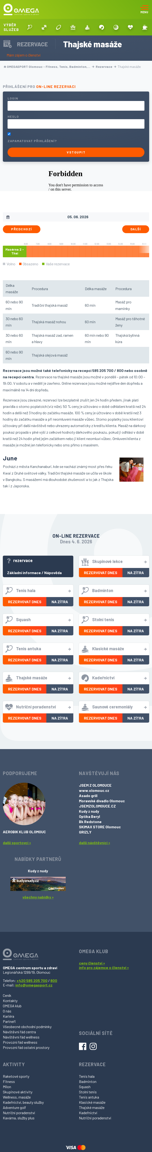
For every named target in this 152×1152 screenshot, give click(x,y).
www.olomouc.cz (94, 790)
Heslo (13, 116)
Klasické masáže (92, 1102)
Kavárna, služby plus (19, 1118)
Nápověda (53, 572)
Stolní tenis (88, 1092)
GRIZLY (85, 832)
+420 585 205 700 (32, 980)
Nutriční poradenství (19, 1112)
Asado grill (88, 795)
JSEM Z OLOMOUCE (95, 785)
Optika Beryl (89, 816)
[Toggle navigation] (144, 9)
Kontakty (10, 1000)
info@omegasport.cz (33, 985)
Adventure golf (14, 1107)
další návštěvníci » (94, 842)
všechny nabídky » (38, 897)
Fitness (9, 1081)
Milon (7, 1086)
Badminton (87, 1081)
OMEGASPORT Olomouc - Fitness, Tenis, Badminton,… (49, 67)
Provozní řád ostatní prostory (26, 1047)
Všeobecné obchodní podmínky (27, 1026)
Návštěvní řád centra (19, 1032)
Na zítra (135, 572)
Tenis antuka (89, 1097)
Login (13, 98)
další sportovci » (17, 842)
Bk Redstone (90, 821)
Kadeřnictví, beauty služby (23, 1102)
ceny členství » (92, 963)
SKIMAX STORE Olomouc (100, 827)
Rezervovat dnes (100, 572)
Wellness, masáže (17, 1097)
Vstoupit (76, 152)
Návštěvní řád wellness (21, 1037)
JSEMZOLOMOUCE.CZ (97, 806)
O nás (7, 1011)
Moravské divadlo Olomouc (102, 801)
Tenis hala (87, 1076)
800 (53, 980)
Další (135, 229)
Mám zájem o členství (23, 55)
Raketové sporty (16, 1076)
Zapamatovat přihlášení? (32, 141)
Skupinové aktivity (17, 1092)
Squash (85, 1086)
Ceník (7, 995)
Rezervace (106, 67)
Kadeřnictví (88, 1112)
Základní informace (24, 572)
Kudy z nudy (89, 811)
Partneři (9, 1021)
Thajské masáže (91, 1107)
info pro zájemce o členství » (104, 967)
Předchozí (21, 229)
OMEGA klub (12, 1006)
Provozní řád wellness (20, 1042)
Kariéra (8, 1016)
